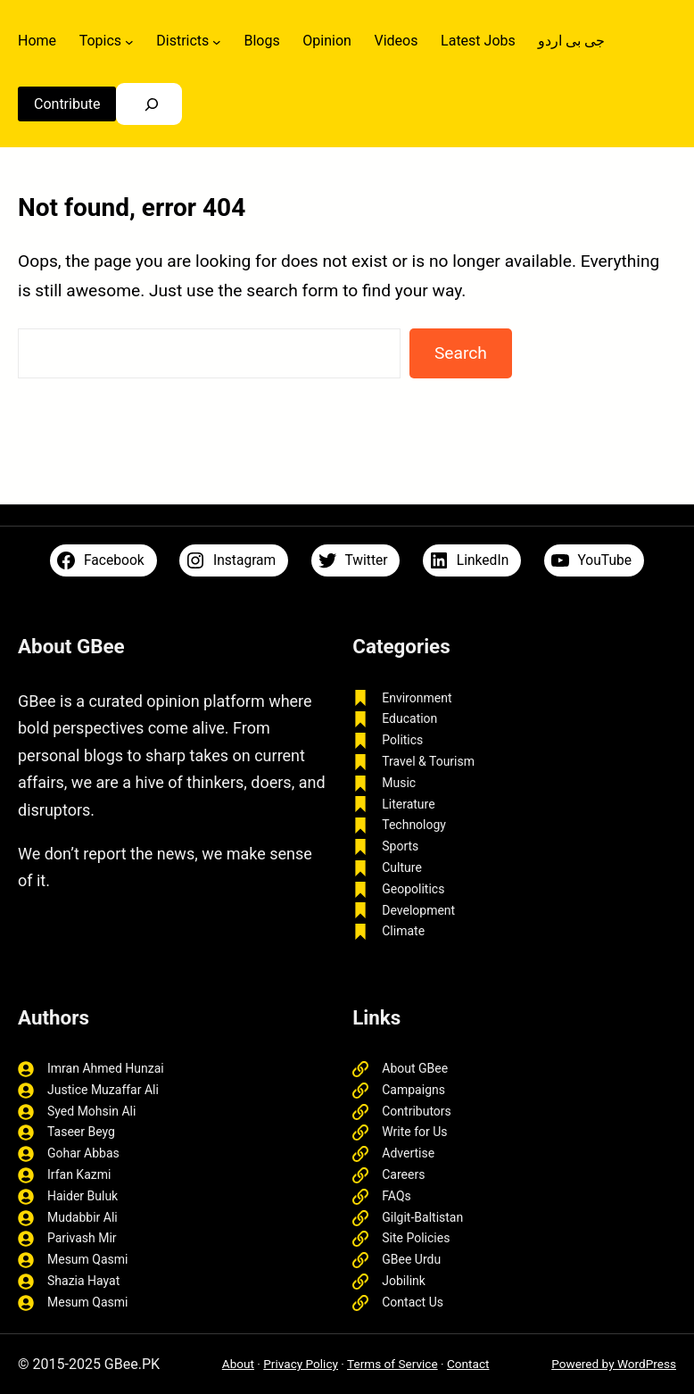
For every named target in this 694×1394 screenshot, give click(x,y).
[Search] (151, 104)
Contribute (67, 103)
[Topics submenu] (129, 41)
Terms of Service (392, 1364)
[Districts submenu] (216, 41)
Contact (468, 1364)
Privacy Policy (300, 1364)
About (238, 1364)
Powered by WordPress (613, 1364)
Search (460, 353)
